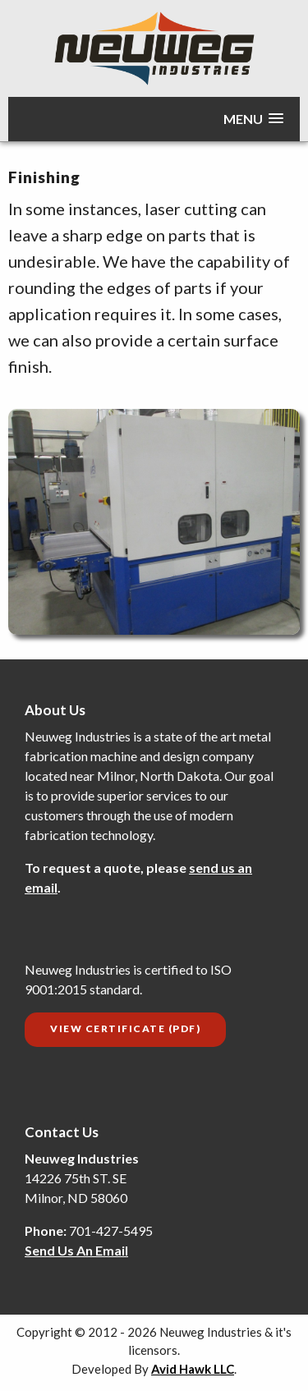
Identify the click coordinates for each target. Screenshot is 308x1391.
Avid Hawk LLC (192, 1368)
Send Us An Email (76, 1250)
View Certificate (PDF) (125, 1028)
